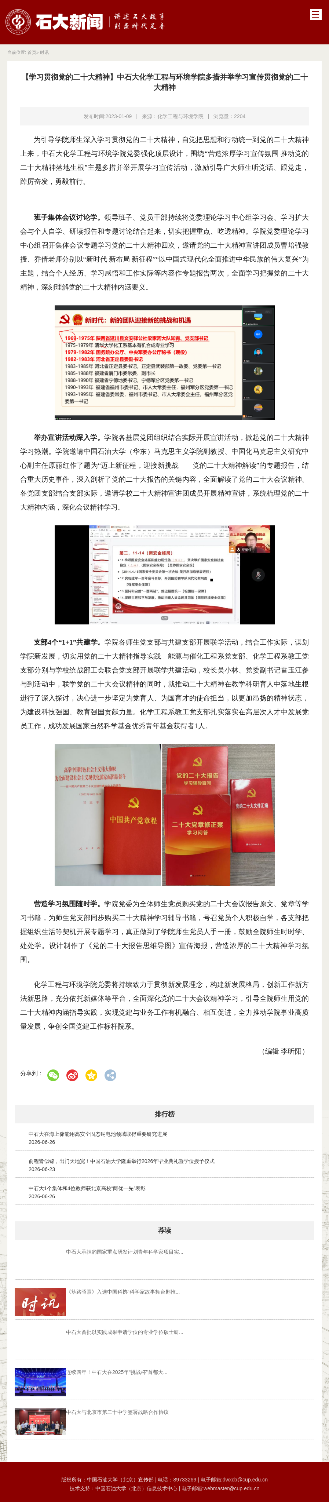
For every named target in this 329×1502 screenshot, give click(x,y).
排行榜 (165, 1114)
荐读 (164, 1230)
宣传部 (146, 1476)
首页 (32, 52)
